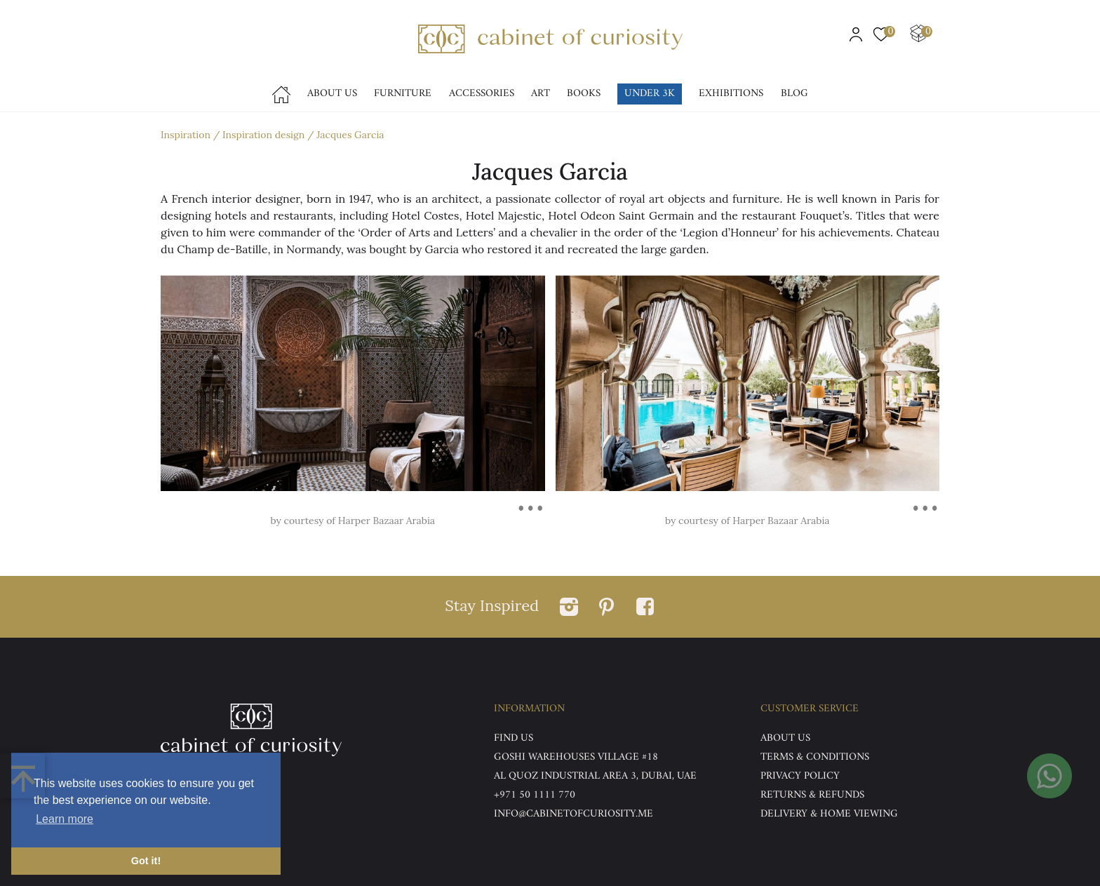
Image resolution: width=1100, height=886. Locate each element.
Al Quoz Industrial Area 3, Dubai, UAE (595, 776)
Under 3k (649, 93)
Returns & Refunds (812, 795)
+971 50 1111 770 (534, 795)
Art (540, 93)
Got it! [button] (146, 860)
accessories (481, 93)
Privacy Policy (800, 776)
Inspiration (185, 134)
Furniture (402, 93)
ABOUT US (785, 738)
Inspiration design (263, 134)
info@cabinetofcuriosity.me (573, 814)
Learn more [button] (64, 819)
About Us (332, 93)
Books (584, 93)
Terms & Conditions (814, 757)
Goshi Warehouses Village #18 (576, 757)
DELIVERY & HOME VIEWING (829, 814)
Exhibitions (731, 93)
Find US (513, 738)
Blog (794, 93)
